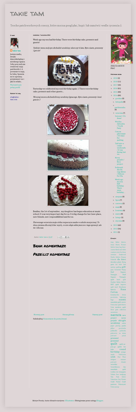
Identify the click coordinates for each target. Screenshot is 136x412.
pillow (113, 328)
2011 (115, 232)
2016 (115, 88)
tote (117, 372)
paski (124, 326)
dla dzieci (121, 259)
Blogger (99, 400)
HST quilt (115, 284)
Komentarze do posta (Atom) (55, 319)
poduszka (123, 331)
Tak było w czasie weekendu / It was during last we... (120, 148)
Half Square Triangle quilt (118, 277)
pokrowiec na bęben (118, 333)
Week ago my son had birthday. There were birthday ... (120, 185)
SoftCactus (122, 354)
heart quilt (121, 279)
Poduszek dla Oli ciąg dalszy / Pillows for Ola (120, 171)
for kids (118, 264)
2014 (115, 95)
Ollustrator (69, 400)
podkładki (114, 331)
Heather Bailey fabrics (118, 282)
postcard (113, 336)
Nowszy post (39, 314)
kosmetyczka (115, 295)
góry (112, 270)
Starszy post (97, 314)
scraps (123, 352)
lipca (117, 200)
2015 (115, 92)
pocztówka (122, 328)
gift (124, 267)
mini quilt (117, 305)
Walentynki (122, 384)
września (119, 113)
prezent (115, 340)
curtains (113, 254)
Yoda (112, 387)
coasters (113, 252)
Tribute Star (115, 374)
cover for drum (121, 252)
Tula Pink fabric (118, 377)
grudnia (118, 98)
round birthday (118, 350)
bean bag (119, 247)
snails (112, 354)
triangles (122, 372)
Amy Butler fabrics (118, 242)
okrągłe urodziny (118, 321)
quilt (114, 343)
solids (113, 357)
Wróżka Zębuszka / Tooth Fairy (120, 125)
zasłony (116, 387)
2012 (115, 229)
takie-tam (17, 51)
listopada (119, 102)
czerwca (119, 203)
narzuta (116, 314)
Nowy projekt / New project (119, 161)
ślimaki (123, 362)
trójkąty (123, 374)
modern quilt (120, 307)
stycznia (118, 221)
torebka (113, 372)
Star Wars (122, 357)
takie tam (27, 13)
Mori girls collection (118, 310)
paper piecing (115, 326)
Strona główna (68, 314)
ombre (124, 323)
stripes (113, 359)
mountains (114, 312)
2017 (115, 85)
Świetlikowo (115, 367)
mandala (122, 299)
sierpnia (118, 196)
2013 (115, 225)
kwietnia (119, 210)
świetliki (114, 364)
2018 (115, 81)
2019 (115, 78)
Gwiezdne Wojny (120, 270)
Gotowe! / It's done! (120, 117)
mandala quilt (116, 302)
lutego (118, 217)
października (120, 107)
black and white (121, 250)
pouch (124, 336)
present (115, 338)
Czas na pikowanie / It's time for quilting (120, 135)
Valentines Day (116, 379)
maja (117, 207)
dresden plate (116, 262)
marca (118, 214)
